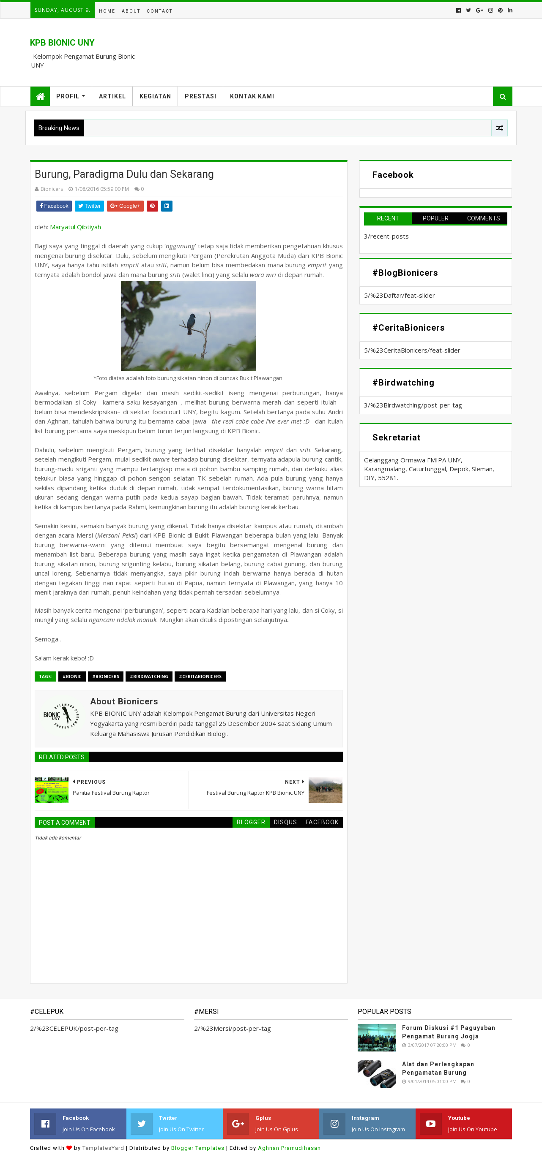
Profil (67, 96)
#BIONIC (72, 676)
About (131, 11)
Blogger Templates (197, 1148)
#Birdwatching (149, 676)
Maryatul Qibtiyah (75, 227)
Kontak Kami (252, 96)
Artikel (112, 96)
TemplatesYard (103, 1148)
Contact (159, 11)
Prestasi (200, 96)
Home (107, 11)
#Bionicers (105, 676)
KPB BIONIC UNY (62, 43)
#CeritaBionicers (200, 676)
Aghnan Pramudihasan (289, 1148)
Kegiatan (155, 96)
